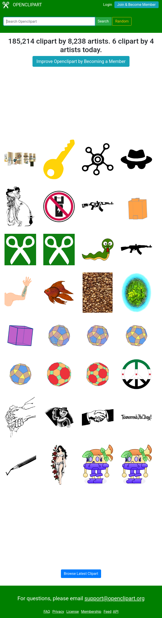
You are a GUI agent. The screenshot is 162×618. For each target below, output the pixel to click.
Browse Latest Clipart (81, 573)
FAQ (47, 611)
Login (107, 4)
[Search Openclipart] (49, 21)
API (115, 611)
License (72, 611)
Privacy (58, 611)
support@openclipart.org (114, 598)
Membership (91, 611)
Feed (107, 611)
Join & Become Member (136, 4)
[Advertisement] (81, 105)
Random (122, 21)
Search (103, 21)
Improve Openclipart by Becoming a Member (80, 61)
